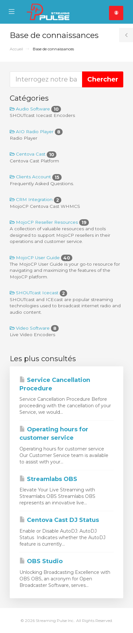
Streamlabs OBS (48, 479)
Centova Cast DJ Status (59, 520)
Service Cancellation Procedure (54, 384)
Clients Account (36, 176)
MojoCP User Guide (41, 257)
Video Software (34, 328)
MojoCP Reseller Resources (49, 222)
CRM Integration (35, 199)
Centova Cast (33, 154)
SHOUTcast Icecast (38, 292)
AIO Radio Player (36, 131)
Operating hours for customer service (53, 433)
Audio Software (35, 108)
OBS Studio (41, 561)
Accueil (16, 48)
